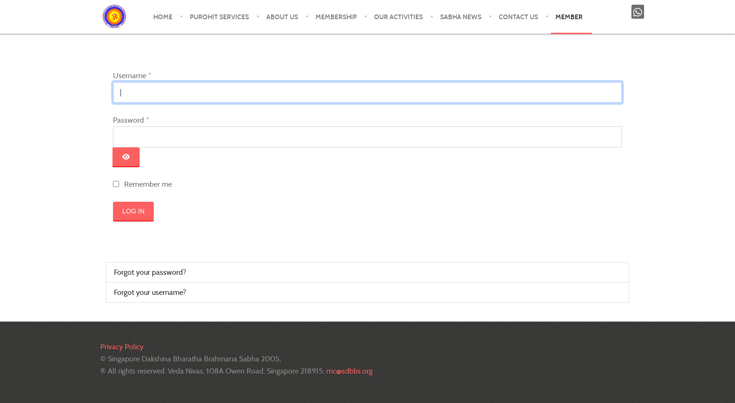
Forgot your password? (150, 272)
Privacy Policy (121, 346)
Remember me (148, 184)
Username (132, 75)
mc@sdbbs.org (349, 370)
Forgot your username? (150, 292)
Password (131, 120)
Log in (133, 211)
